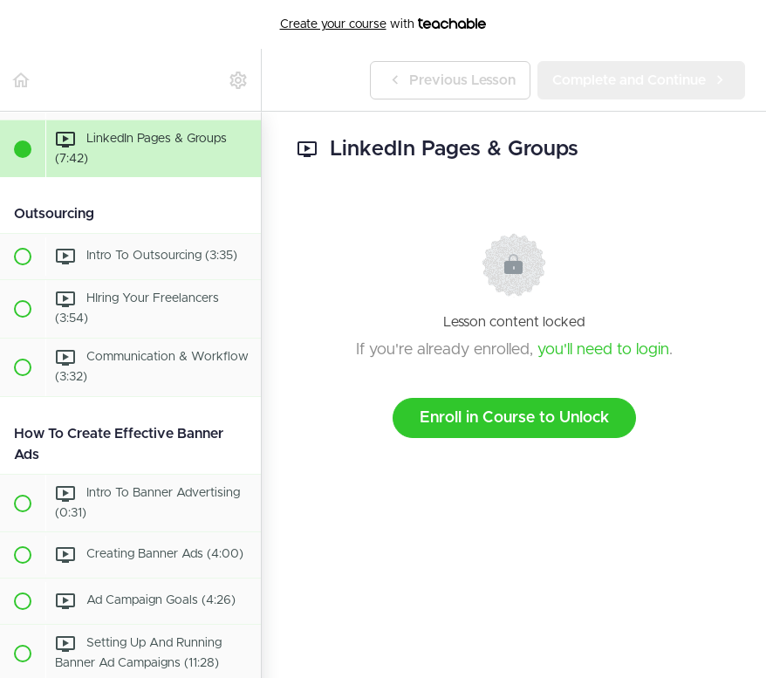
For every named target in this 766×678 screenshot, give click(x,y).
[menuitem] (239, 80)
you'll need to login (603, 350)
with (383, 24)
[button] (22, 80)
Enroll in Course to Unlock (514, 418)
